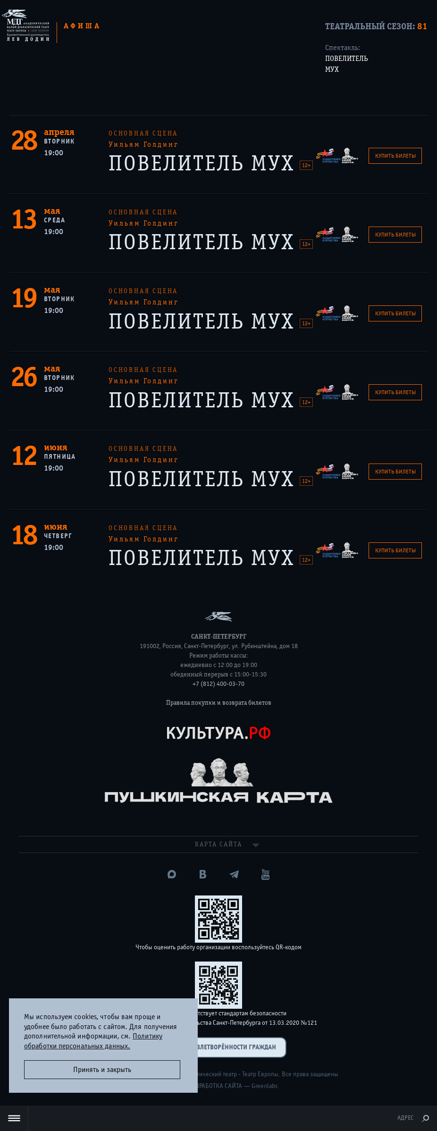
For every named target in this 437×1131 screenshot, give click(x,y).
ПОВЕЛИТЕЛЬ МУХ (346, 64)
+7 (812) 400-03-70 (218, 684)
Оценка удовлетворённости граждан (218, 1047)
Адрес (405, 1118)
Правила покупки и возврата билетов (218, 703)
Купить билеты (395, 155)
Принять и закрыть (102, 1069)
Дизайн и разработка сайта (201, 1086)
